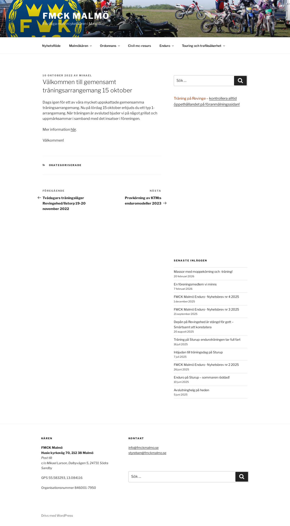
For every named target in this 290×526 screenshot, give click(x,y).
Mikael (85, 75)
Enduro (167, 46)
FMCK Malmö (76, 16)
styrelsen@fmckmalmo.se (147, 453)
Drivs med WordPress (57, 515)
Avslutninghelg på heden (191, 390)
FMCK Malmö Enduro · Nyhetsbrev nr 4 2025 (206, 297)
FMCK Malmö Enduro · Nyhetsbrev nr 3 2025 (206, 309)
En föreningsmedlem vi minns (195, 284)
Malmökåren (80, 46)
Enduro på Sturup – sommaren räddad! (202, 377)
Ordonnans (110, 46)
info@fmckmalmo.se (143, 447)
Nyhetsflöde (51, 46)
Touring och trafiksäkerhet (204, 46)
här (73, 129)
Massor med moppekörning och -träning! (203, 271)
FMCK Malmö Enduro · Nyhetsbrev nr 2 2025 (206, 365)
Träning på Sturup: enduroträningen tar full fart (207, 339)
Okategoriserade (65, 165)
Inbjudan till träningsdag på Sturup (198, 352)
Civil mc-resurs (139, 46)
